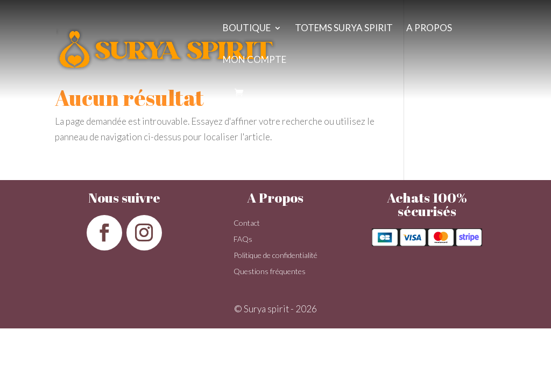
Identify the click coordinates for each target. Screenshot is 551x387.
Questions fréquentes (270, 272)
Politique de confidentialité (275, 256)
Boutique (247, 28)
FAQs (243, 239)
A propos (429, 28)
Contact (247, 223)
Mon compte (254, 60)
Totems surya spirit (344, 28)
